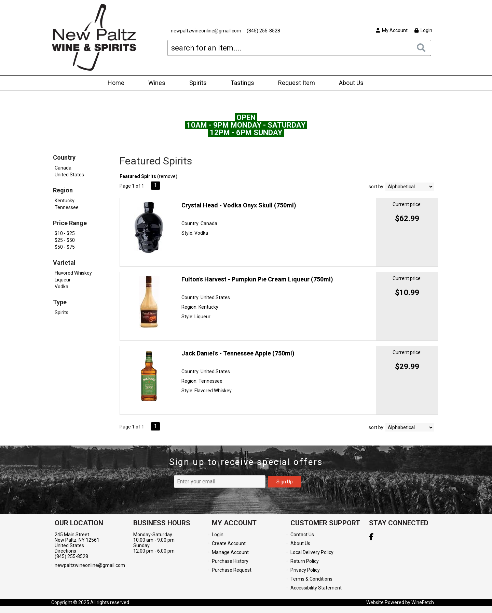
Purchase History (230, 561)
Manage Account (230, 552)
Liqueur (63, 279)
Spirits (195, 83)
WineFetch (422, 602)
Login (423, 30)
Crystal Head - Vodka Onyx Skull (238, 205)
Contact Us (302, 534)
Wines (154, 83)
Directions (65, 551)
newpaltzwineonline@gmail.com (206, 30)
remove (167, 176)
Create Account (229, 543)
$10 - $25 (65, 233)
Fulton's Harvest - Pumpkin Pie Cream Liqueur (257, 279)
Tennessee (67, 207)
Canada (63, 168)
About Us (349, 83)
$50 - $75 (65, 247)
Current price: (407, 204)
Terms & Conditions (311, 579)
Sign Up (284, 481)
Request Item (296, 82)
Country (64, 157)
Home (116, 82)
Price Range (70, 223)
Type (60, 302)
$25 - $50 (65, 240)
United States (69, 174)
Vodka (61, 286)
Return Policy (304, 561)
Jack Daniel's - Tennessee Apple (238, 353)
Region (63, 190)
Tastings (242, 82)
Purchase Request (231, 570)
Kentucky (64, 200)
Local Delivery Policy (311, 552)
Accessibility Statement (316, 587)
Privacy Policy (305, 570)
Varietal (64, 262)
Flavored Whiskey (73, 273)
